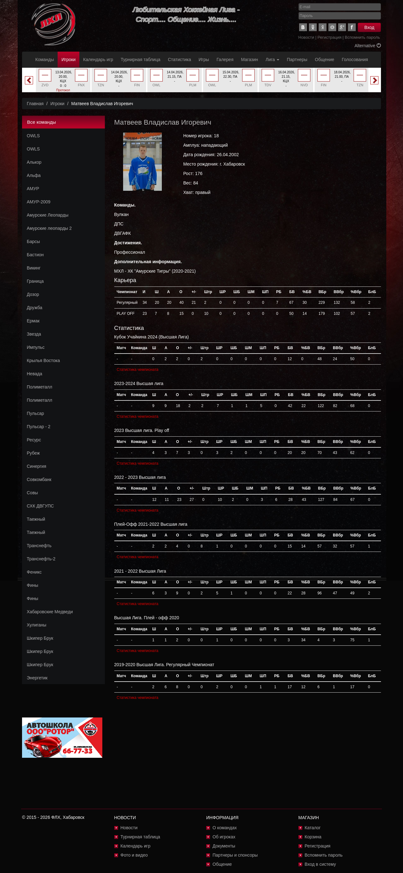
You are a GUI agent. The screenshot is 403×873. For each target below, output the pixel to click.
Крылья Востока (43, 360)
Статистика (179, 59)
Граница (35, 281)
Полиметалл (39, 386)
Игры (204, 59)
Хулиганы (36, 624)
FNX (81, 85)
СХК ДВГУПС (40, 505)
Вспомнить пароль (362, 37)
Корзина (313, 836)
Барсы (33, 241)
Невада (34, 373)
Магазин (249, 59)
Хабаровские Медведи (50, 611)
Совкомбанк (39, 479)
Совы (32, 492)
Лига (272, 59)
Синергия (36, 466)
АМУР (33, 188)
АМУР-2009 (38, 201)
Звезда (34, 334)
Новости (306, 37)
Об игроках (224, 836)
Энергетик (37, 677)
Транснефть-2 (41, 558)
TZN (100, 85)
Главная (35, 103)
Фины (32, 585)
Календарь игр (98, 59)
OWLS (33, 135)
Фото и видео (134, 855)
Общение (324, 59)
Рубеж (33, 453)
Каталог (313, 827)
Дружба (34, 307)
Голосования (355, 59)
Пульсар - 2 (38, 426)
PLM (192, 85)
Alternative (368, 45)
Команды (44, 59)
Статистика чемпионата (137, 369)
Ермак (33, 320)
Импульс (35, 347)
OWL (156, 85)
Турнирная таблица (140, 59)
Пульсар (35, 413)
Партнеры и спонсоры (235, 855)
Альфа (34, 175)
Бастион (35, 254)
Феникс (34, 572)
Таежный (36, 519)
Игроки (68, 59)
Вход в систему (320, 864)
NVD (304, 85)
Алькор (34, 162)
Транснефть (39, 545)
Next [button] (374, 80)
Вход (369, 27)
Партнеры (297, 59)
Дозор (33, 294)
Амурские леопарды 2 (49, 228)
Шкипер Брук (40, 638)
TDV (267, 85)
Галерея (225, 59)
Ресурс (34, 439)
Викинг (34, 267)
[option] (63, 82)
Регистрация (329, 37)
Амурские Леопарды (47, 215)
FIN (137, 85)
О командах (225, 827)
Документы (224, 845)
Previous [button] (29, 80)
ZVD (45, 85)
